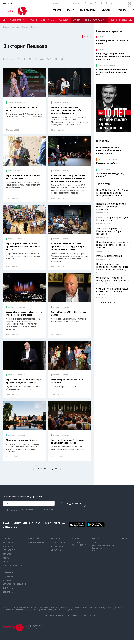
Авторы (15, 27)
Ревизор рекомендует (95, 20)
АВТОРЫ (87, 36)
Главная (6, 27)
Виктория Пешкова (30, 27)
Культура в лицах (12, 566)
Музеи (106, 10)
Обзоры (7, 554)
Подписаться (74, 504)
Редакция (8, 576)
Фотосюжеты (10, 546)
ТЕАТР (101, 65)
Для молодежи (36, 542)
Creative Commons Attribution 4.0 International (72, 616)
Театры (95, 542)
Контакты (8, 592)
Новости (32, 20)
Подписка (74, 3)
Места (95, 538)
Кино (70, 10)
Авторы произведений (15, 584)
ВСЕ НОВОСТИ (108, 302)
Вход (129, 6)
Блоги (6, 562)
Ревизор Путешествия (121, 20)
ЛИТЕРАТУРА (103, 159)
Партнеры (8, 588)
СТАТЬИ (11, 102)
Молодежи (63, 20)
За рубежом (57, 550)
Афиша (76, 20)
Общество (10, 526)
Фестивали (57, 546)
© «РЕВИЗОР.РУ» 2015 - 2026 (34, 627)
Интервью (110, 65)
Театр (57, 10)
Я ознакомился (14, 510)
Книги (124, 538)
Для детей (33, 538)
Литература (88, 10)
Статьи (114, 159)
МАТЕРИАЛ (21, 102)
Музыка (121, 10)
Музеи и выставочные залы (103, 545)
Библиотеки (97, 551)
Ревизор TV (9, 550)
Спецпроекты (47, 20)
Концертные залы (99, 548)
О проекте (58, 3)
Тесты (6, 558)
